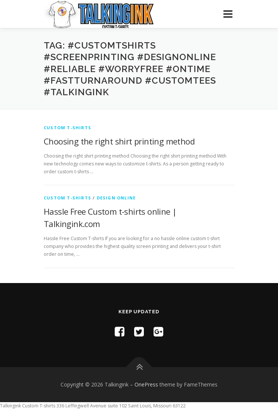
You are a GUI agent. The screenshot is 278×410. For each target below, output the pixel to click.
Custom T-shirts (67, 127)
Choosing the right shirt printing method (119, 141)
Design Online (116, 198)
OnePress (146, 384)
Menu (227, 14)
